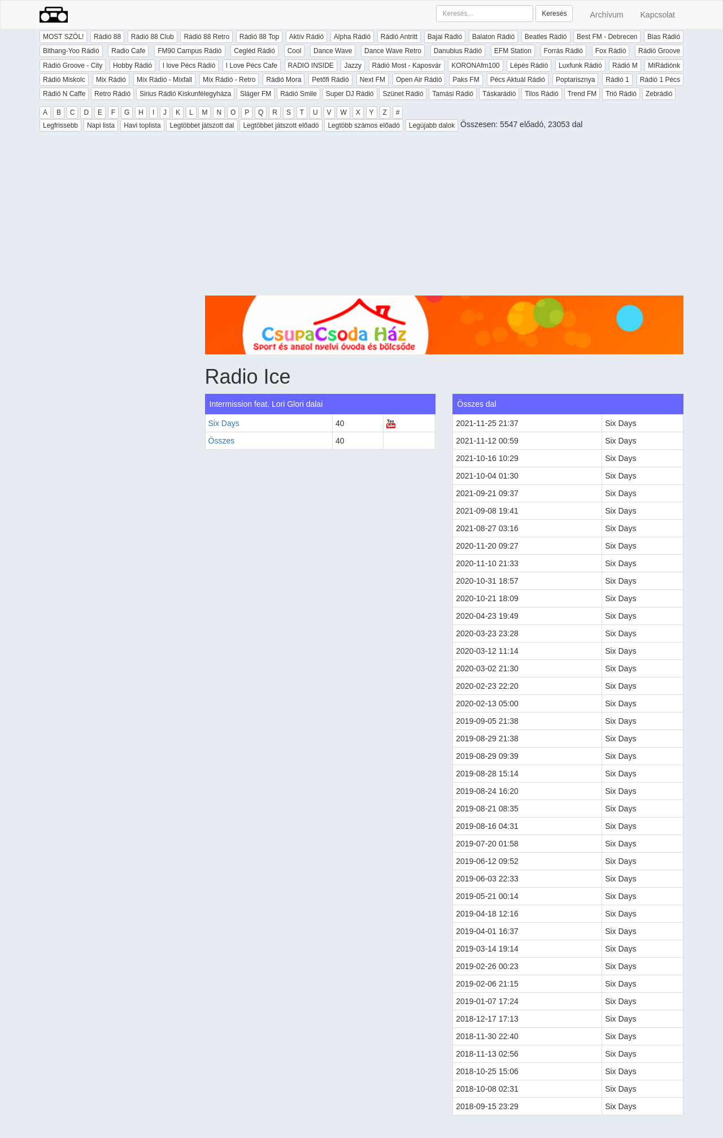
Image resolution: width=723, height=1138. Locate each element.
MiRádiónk (664, 66)
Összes (221, 440)
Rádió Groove (659, 51)
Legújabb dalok (432, 125)
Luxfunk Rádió (580, 66)
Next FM (372, 80)
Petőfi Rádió (330, 80)
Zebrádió (659, 94)
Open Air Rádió (419, 80)
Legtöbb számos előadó (363, 125)
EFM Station (513, 51)
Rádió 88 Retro (206, 37)
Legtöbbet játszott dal (201, 125)
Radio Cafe (128, 51)
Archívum (606, 14)
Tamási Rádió (452, 94)
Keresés (554, 14)
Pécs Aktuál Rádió (517, 80)
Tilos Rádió (542, 94)
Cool (295, 51)
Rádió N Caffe (64, 94)
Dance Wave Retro (392, 51)
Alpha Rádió (352, 37)
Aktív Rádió (306, 37)
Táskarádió (499, 94)
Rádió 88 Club (152, 37)
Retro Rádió (112, 94)
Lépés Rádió (529, 66)
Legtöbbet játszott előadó (281, 125)
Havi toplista (142, 125)
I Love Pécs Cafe (251, 66)
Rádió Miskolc (64, 80)
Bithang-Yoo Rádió (71, 51)
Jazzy (353, 66)
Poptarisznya (575, 80)
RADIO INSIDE (311, 66)
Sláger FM (255, 94)
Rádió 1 (617, 80)
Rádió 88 (107, 37)
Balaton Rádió (493, 37)
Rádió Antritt (399, 37)
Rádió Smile (298, 94)
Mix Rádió (111, 80)
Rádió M (625, 66)
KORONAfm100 (475, 66)
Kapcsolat (658, 14)
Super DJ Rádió (350, 94)
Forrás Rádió (563, 51)
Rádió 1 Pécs (660, 80)
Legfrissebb (60, 125)
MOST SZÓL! (63, 37)
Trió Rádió (621, 94)
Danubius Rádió (458, 51)
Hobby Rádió (132, 66)
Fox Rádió (610, 51)
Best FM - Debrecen (607, 37)
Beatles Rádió (546, 37)
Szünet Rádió (402, 94)
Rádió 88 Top (259, 37)
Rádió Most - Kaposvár (406, 66)
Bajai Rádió (445, 37)
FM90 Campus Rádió (189, 51)
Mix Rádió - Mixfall (164, 80)
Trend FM (582, 94)
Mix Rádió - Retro (229, 80)
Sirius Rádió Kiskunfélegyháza (185, 94)
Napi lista (101, 125)
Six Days (223, 423)
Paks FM (465, 80)
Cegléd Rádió (254, 51)
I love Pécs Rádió (189, 66)
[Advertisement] (444, 216)
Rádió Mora (283, 80)
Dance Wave (332, 51)
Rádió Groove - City (72, 66)
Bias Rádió (663, 37)
